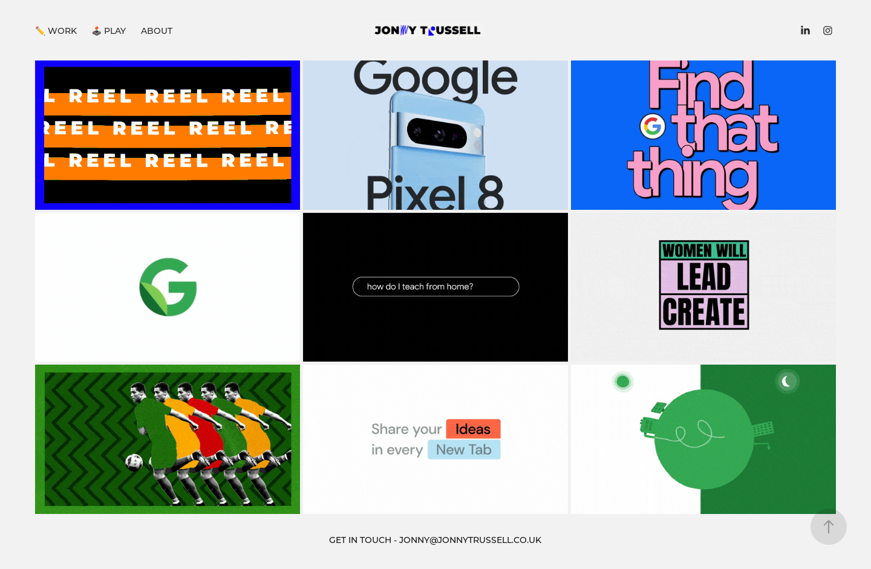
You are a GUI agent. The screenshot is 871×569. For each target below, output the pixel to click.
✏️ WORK (56, 30)
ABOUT (156, 30)
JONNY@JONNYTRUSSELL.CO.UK (470, 539)
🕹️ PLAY (108, 30)
